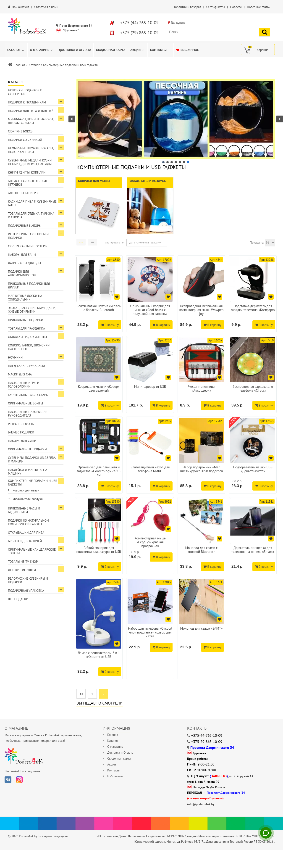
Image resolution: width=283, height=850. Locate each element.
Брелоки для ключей (25, 541)
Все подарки (18, 599)
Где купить (178, 23)
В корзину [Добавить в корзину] (110, 324)
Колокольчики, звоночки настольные (29, 347)
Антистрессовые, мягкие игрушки (28, 183)
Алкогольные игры (23, 193)
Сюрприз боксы (20, 131)
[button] (175, 119)
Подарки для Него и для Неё (30, 111)
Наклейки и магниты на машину (27, 471)
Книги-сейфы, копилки (26, 172)
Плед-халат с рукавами (26, 366)
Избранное (115, 776)
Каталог (34, 65)
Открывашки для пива (26, 533)
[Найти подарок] (264, 32)
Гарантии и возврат (187, 7)
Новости (236, 7)
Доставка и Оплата (120, 752)
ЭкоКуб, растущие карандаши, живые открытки (32, 310)
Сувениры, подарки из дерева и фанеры (32, 459)
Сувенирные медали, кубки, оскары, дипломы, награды (30, 162)
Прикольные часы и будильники (24, 510)
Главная (20, 65)
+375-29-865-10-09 (206, 741)
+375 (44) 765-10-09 (139, 22)
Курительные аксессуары (28, 395)
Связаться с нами (46, 7)
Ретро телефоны (21, 424)
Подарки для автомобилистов (22, 273)
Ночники (15, 357)
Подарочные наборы (24, 226)
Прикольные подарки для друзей (29, 285)
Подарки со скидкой (25, 140)
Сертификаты (215, 7)
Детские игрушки (22, 570)
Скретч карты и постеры (27, 246)
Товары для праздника (26, 328)
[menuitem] (16, 50)
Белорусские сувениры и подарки (28, 580)
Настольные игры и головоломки (23, 384)
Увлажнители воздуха (28, 499)
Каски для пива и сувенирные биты (32, 203)
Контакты (113, 770)
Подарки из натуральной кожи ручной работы (28, 522)
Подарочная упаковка (26, 591)
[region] (175, 121)
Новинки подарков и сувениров (25, 92)
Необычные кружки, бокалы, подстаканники (31, 150)
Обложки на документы (27, 337)
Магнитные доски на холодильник (25, 297)
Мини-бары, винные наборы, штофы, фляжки (31, 121)
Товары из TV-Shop (23, 562)
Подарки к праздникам (27, 102)
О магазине (115, 746)
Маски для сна (20, 374)
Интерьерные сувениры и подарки (28, 236)
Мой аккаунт (20, 7)
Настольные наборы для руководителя (27, 413)
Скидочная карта (119, 758)
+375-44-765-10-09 (206, 735)
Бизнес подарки (21, 432)
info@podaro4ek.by (201, 804)
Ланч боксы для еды (24, 263)
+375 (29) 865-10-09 (139, 32)
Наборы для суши (22, 441)
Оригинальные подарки (27, 449)
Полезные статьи (258, 7)
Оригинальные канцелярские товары (32, 551)
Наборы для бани (22, 255)
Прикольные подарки (25, 320)
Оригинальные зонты (25, 403)
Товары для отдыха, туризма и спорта (31, 215)
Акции (111, 764)
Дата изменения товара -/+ (145, 242)
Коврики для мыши (26, 490)
